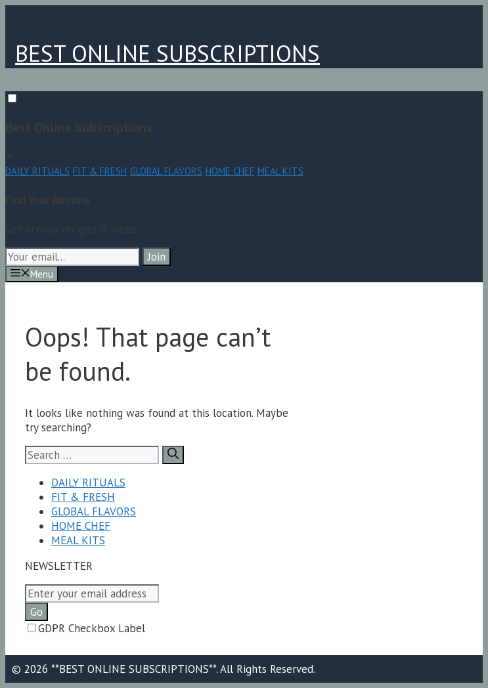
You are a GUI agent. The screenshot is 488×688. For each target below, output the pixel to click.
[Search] (173, 455)
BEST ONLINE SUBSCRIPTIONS (167, 53)
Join (157, 256)
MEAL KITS (280, 171)
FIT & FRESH (100, 171)
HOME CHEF (230, 171)
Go (36, 612)
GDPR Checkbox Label (86, 628)
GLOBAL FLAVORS (166, 171)
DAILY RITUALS (37, 171)
